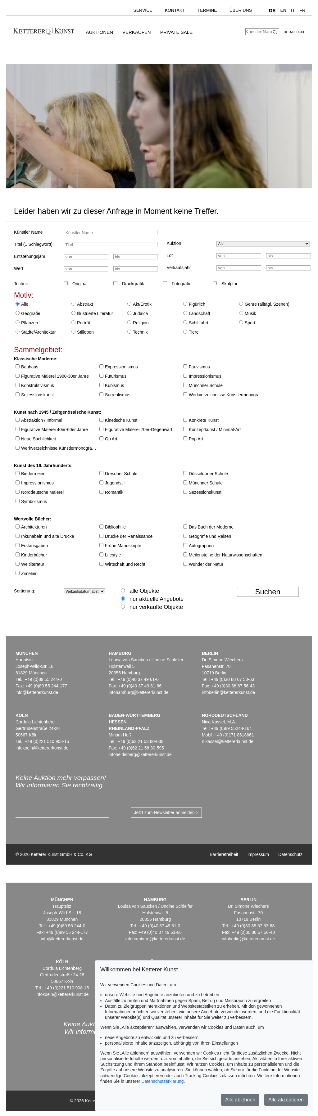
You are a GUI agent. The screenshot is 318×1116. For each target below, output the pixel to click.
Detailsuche (294, 32)
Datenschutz (290, 854)
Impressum (258, 854)
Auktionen (99, 32)
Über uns (240, 10)
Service (142, 10)
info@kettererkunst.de (37, 692)
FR (302, 10)
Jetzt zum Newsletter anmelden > (166, 812)
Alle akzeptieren (286, 1099)
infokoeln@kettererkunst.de (42, 747)
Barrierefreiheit (224, 854)
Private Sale (176, 32)
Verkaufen (136, 32)
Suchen (267, 591)
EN (283, 10)
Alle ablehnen (240, 1099)
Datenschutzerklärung (162, 1081)
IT (293, 10)
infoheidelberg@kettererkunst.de (140, 754)
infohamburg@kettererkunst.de (138, 692)
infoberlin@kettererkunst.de (228, 692)
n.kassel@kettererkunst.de (227, 741)
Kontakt (175, 10)
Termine (207, 10)
